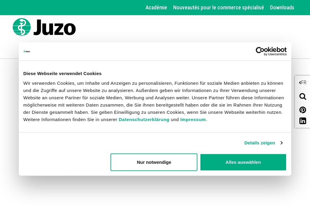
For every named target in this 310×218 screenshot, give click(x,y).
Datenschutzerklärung (144, 119)
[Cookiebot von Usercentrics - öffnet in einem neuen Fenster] (260, 51)
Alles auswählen (243, 161)
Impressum (193, 119)
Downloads (282, 7)
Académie (156, 7)
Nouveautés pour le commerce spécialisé (218, 7)
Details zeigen (259, 142)
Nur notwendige (154, 161)
